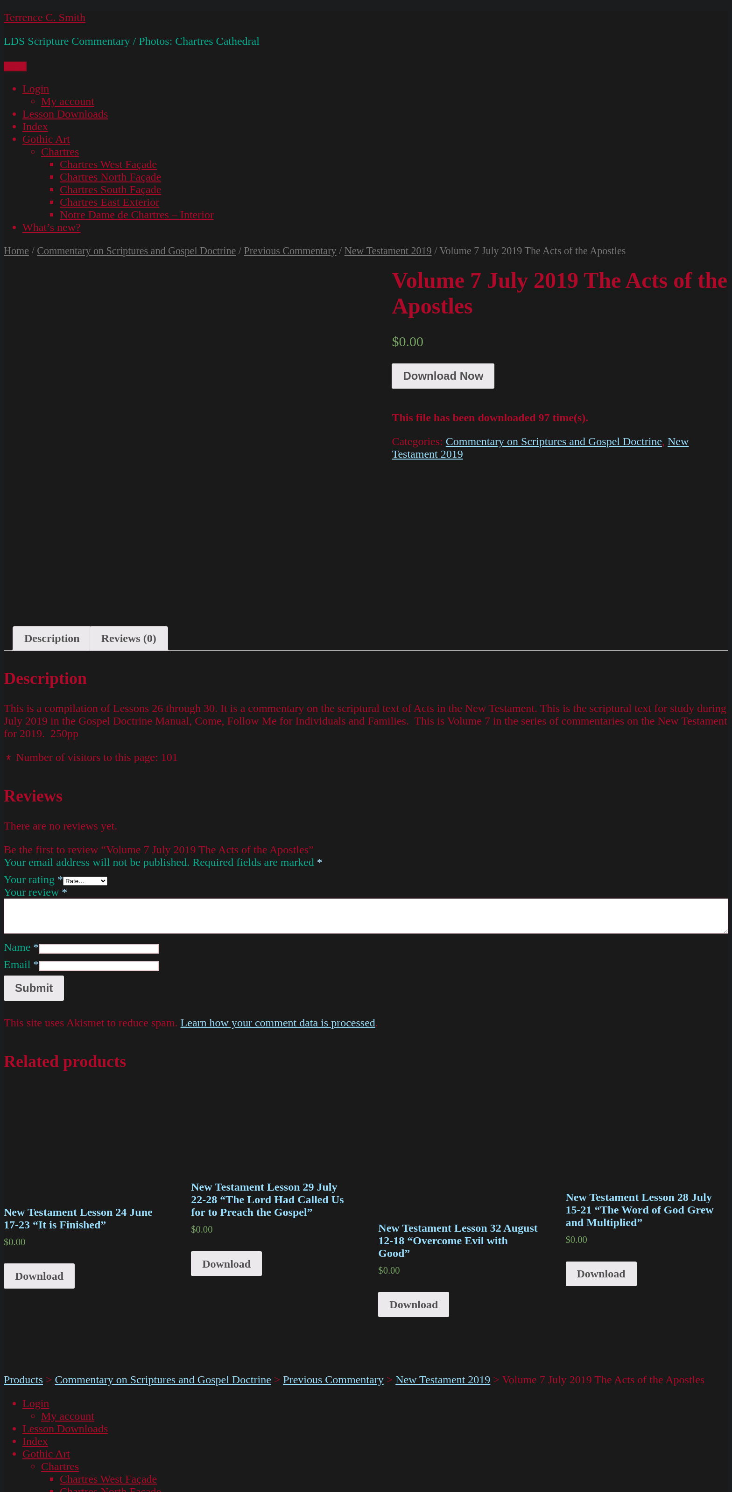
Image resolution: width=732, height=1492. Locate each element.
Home (16, 251)
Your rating (33, 795)
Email (21, 880)
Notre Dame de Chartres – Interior (137, 215)
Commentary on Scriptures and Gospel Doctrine (136, 251)
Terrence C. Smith (44, 17)
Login (35, 89)
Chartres (60, 152)
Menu (15, 66)
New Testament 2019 (388, 251)
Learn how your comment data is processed (278, 939)
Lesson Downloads (65, 114)
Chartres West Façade (108, 164)
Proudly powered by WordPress (159, 1482)
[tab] (52, 554)
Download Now (443, 376)
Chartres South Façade (110, 189)
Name (21, 863)
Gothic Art (46, 139)
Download (39, 1192)
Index (35, 126)
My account (67, 101)
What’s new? (51, 227)
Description (52, 554)
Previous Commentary (290, 251)
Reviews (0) (128, 554)
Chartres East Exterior (109, 202)
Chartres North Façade (110, 177)
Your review (35, 808)
